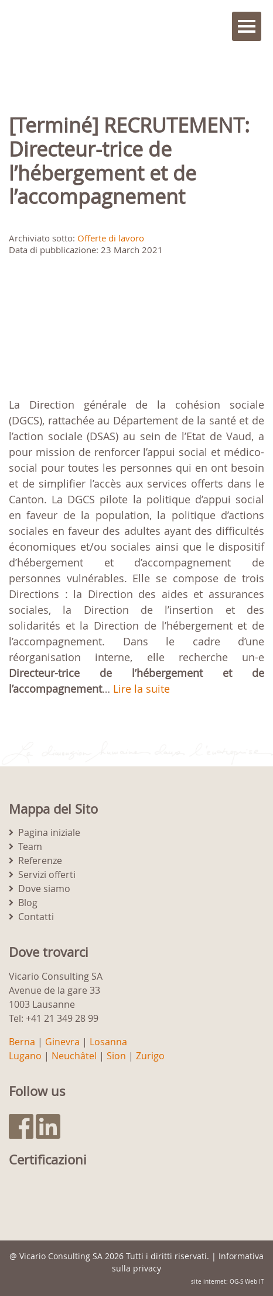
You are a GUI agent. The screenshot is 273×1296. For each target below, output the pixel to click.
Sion (116, 1055)
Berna (22, 1041)
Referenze (40, 860)
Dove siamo (44, 888)
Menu (246, 26)
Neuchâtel (74, 1055)
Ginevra (62, 1041)
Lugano (25, 1055)
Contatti (36, 916)
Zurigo (150, 1055)
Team (30, 846)
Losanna (108, 1041)
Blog (27, 902)
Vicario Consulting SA (61, 1256)
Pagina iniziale (49, 832)
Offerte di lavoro (110, 238)
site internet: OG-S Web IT (227, 1281)
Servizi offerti (47, 874)
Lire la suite (141, 689)
